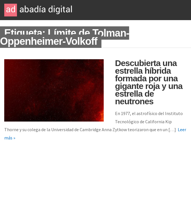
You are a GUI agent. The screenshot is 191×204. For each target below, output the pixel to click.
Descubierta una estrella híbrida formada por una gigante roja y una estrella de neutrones (149, 82)
